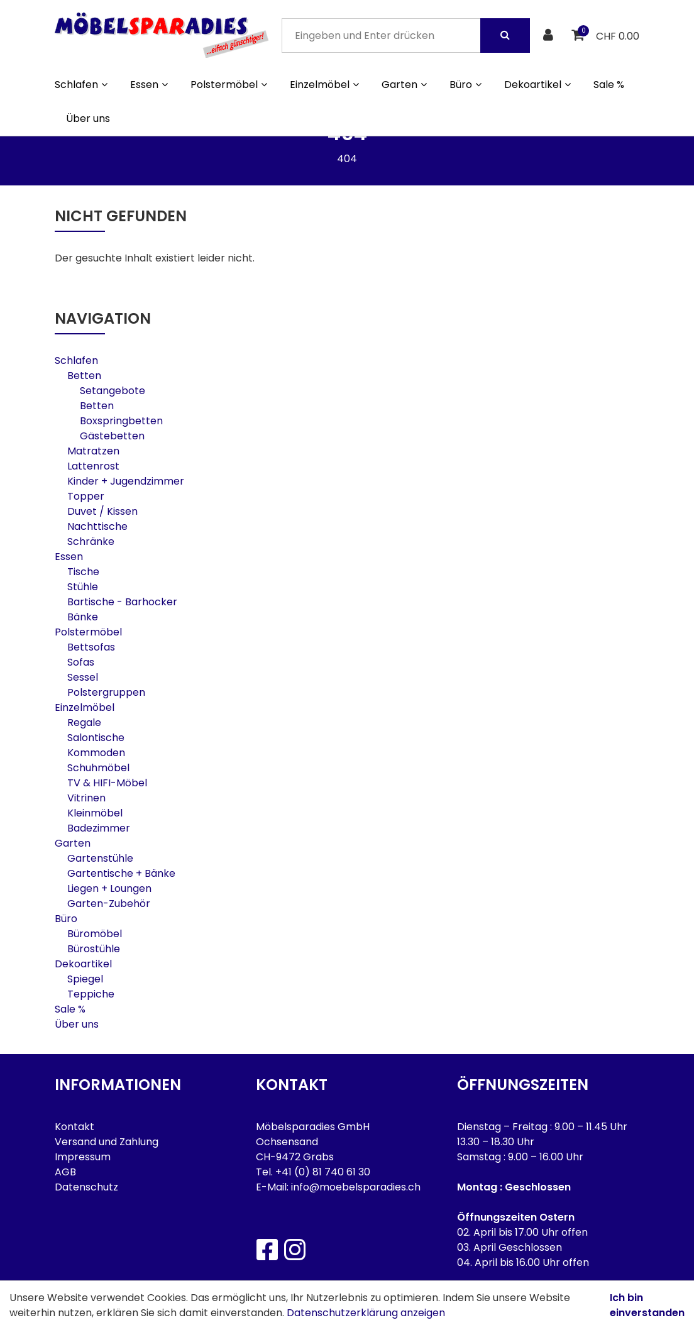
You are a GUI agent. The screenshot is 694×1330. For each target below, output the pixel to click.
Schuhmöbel (98, 768)
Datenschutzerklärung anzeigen (366, 1312)
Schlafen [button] (81, 84)
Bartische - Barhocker (122, 602)
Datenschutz (86, 1187)
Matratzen (93, 451)
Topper (85, 496)
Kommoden (96, 752)
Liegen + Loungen (109, 888)
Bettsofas (91, 647)
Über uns (88, 118)
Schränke (90, 541)
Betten (84, 375)
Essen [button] (149, 84)
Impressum (83, 1157)
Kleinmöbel (95, 813)
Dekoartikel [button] (537, 84)
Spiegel (85, 979)
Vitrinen (86, 798)
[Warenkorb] (579, 35)
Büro (66, 918)
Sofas (80, 662)
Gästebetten (112, 436)
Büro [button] (465, 84)
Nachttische (97, 526)
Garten (73, 843)
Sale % (608, 84)
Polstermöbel (88, 632)
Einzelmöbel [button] (324, 84)
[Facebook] (266, 1249)
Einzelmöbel (84, 707)
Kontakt (74, 1126)
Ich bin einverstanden (647, 1305)
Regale (84, 722)
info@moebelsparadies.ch (356, 1187)
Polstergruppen (106, 692)
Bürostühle (93, 949)
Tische (83, 571)
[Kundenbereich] (549, 35)
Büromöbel (94, 933)
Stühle (82, 587)
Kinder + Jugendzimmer (125, 481)
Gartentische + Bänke (121, 873)
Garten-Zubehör (108, 903)
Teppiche (90, 994)
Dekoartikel (83, 964)
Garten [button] (404, 84)
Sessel (82, 677)
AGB (65, 1172)
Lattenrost (93, 466)
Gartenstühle (100, 858)
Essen (69, 556)
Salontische (95, 737)
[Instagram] (294, 1249)
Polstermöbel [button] (228, 84)
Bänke (82, 617)
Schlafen (76, 360)
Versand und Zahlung (106, 1142)
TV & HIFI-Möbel (107, 783)
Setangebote (112, 390)
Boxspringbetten (121, 421)
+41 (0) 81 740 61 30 (322, 1172)
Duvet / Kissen (102, 511)
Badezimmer (98, 828)
